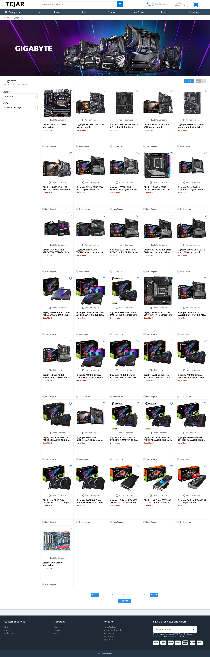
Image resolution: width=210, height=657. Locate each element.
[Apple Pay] (193, 643)
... (108, 594)
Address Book (110, 633)
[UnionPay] (185, 643)
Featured (111, 12)
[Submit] (193, 630)
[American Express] (171, 643)
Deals (84, 12)
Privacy (57, 630)
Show (5, 102)
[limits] (20, 107)
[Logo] (15, 6)
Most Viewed (193, 12)
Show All (124, 600)
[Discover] (178, 643)
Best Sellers (166, 12)
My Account (183, 5)
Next (153, 594)
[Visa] (156, 643)
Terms (56, 633)
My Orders (108, 636)
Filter (189, 80)
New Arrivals (139, 12)
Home (56, 12)
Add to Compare (58, 120)
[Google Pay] (200, 643)
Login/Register (110, 627)
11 (128, 594)
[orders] (20, 96)
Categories (14, 12)
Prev (96, 594)
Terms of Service (173, 636)
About (56, 627)
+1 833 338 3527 (159, 5)
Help (6, 627)
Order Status (9, 633)
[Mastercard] (163, 643)
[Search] (120, 4)
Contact (7, 630)
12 (134, 594)
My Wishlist (108, 639)
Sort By (6, 91)
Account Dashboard (112, 630)
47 (145, 594)
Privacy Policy (158, 636)
